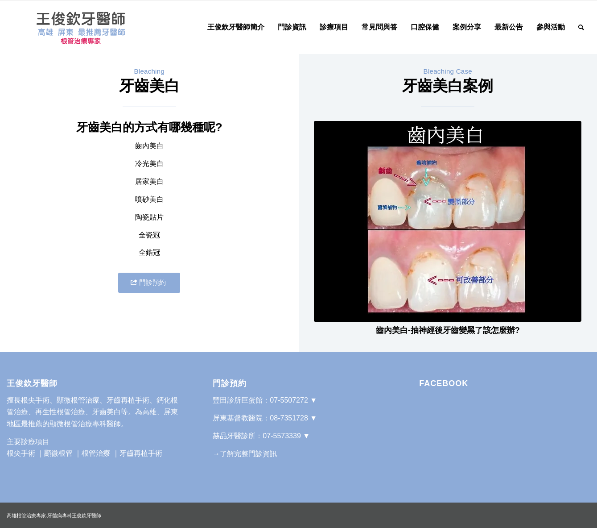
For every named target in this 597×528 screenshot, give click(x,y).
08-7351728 (289, 418)
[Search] (581, 27)
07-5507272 (289, 400)
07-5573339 (282, 436)
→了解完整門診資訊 (245, 453)
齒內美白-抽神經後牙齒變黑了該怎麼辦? (448, 330)
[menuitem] (236, 27)
